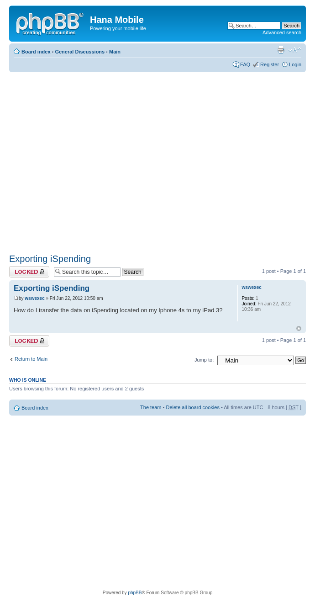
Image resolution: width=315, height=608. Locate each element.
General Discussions (80, 51)
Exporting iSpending (50, 259)
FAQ (245, 64)
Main (115, 51)
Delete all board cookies (192, 407)
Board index (36, 51)
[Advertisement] (85, 159)
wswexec (34, 298)
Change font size (294, 50)
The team (150, 407)
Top (298, 328)
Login (295, 64)
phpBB (135, 592)
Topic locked (29, 271)
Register (269, 64)
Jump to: (204, 360)
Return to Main (31, 359)
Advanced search (281, 32)
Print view (281, 50)
